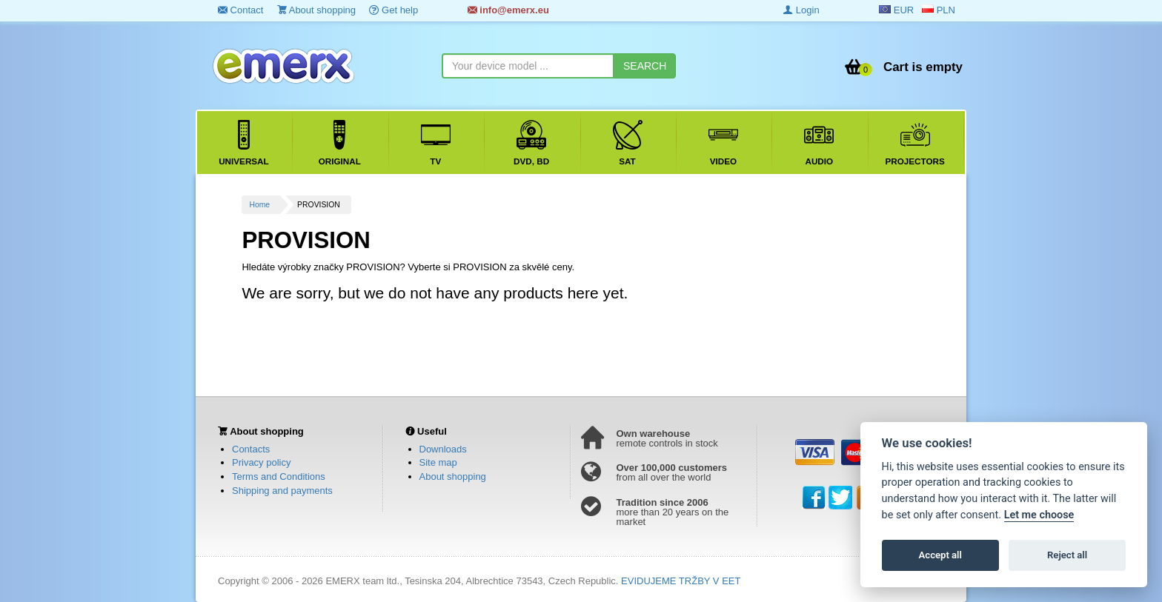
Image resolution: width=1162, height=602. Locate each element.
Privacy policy (261, 462)
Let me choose (1039, 515)
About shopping (316, 10)
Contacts (251, 449)
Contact (240, 10)
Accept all (940, 555)
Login (801, 10)
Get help (393, 10)
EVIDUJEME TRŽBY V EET (680, 580)
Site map (438, 462)
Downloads (443, 449)
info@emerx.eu (508, 10)
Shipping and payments (282, 490)
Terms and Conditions (278, 476)
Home (259, 205)
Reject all (1067, 555)
